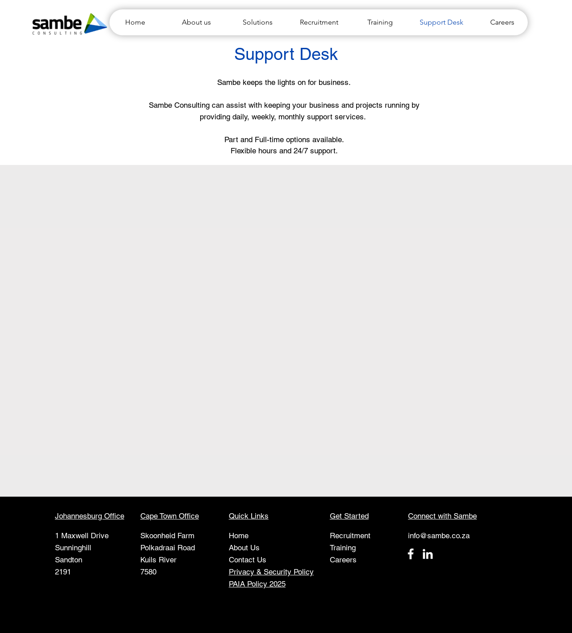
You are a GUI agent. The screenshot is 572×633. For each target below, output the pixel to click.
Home (238, 535)
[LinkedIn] (428, 554)
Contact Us (247, 559)
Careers (343, 559)
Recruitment (350, 535)
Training (343, 547)
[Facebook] (411, 554)
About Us (244, 547)
